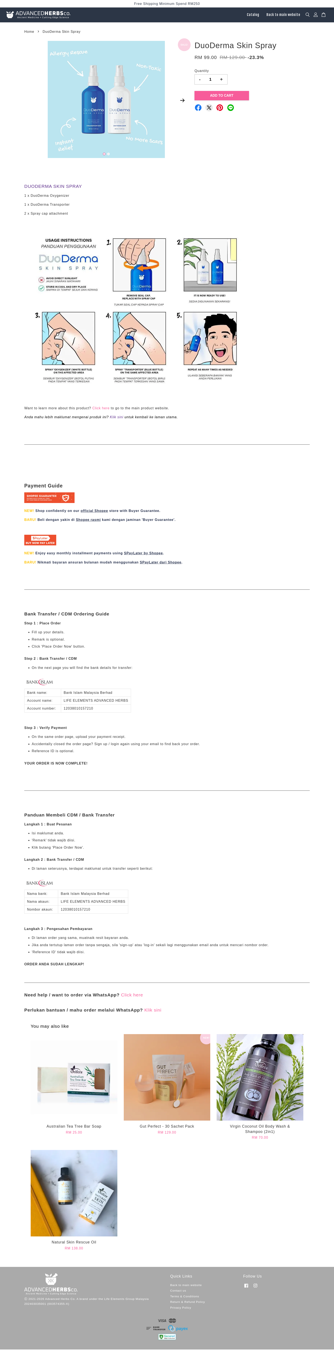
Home (29, 33)
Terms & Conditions (184, 1297)
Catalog (253, 15)
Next (182, 102)
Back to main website (283, 15)
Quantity (201, 72)
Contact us (178, 1292)
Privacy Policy (180, 1309)
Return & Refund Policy (187, 1303)
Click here (100, 409)
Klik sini (116, 418)
